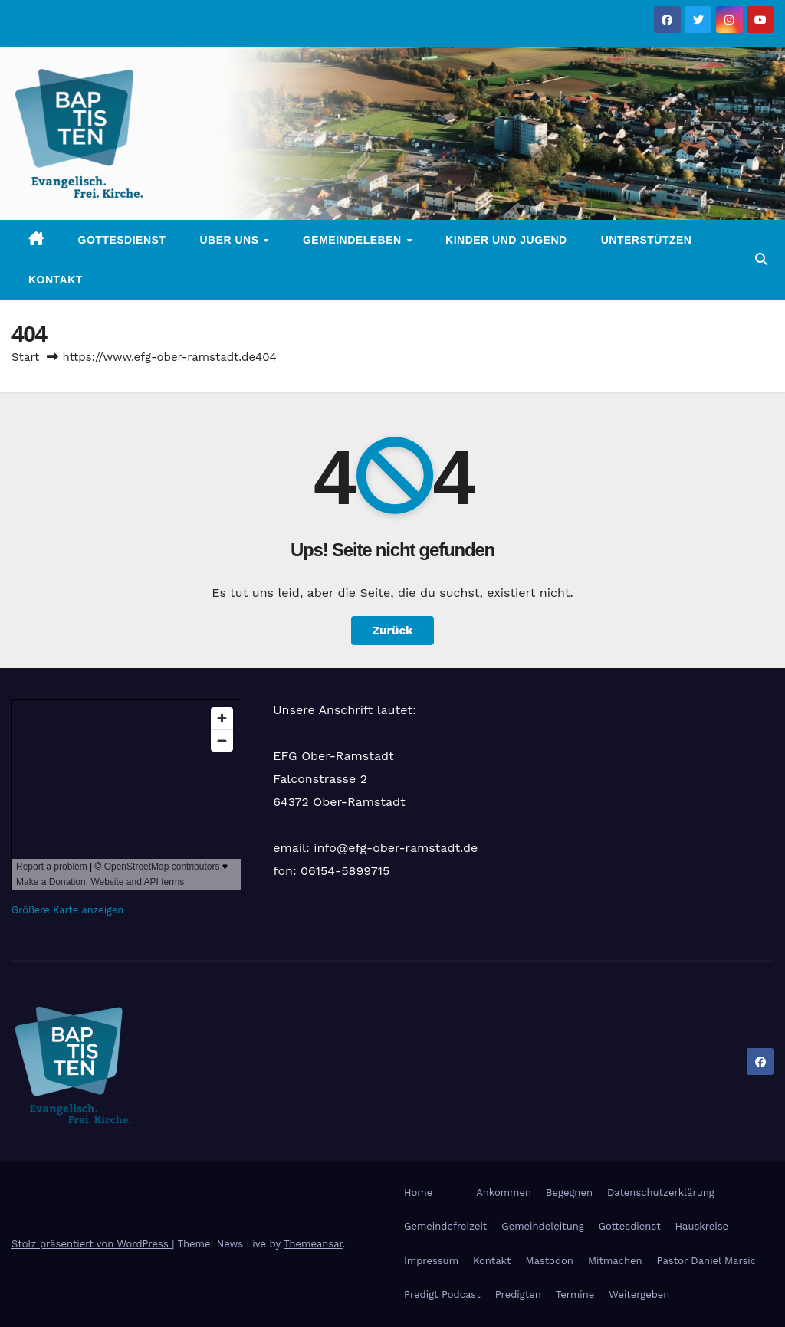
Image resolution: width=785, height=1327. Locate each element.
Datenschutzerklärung (660, 1192)
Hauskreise (701, 1226)
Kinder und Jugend (506, 240)
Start (25, 357)
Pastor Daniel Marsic (707, 1260)
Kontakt (55, 280)
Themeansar (313, 1244)
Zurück (393, 630)
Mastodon (549, 1260)
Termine (575, 1294)
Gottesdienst (122, 240)
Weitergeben (639, 1294)
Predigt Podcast (442, 1294)
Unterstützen (646, 240)
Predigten (518, 1294)
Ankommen (503, 1192)
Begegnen (569, 1192)
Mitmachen (615, 1260)
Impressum (431, 1260)
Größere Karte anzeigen (67, 910)
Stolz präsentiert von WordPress (91, 1244)
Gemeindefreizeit (445, 1226)
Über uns (230, 240)
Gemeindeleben (354, 240)
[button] (761, 259)
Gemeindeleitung (542, 1226)
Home (418, 1192)
